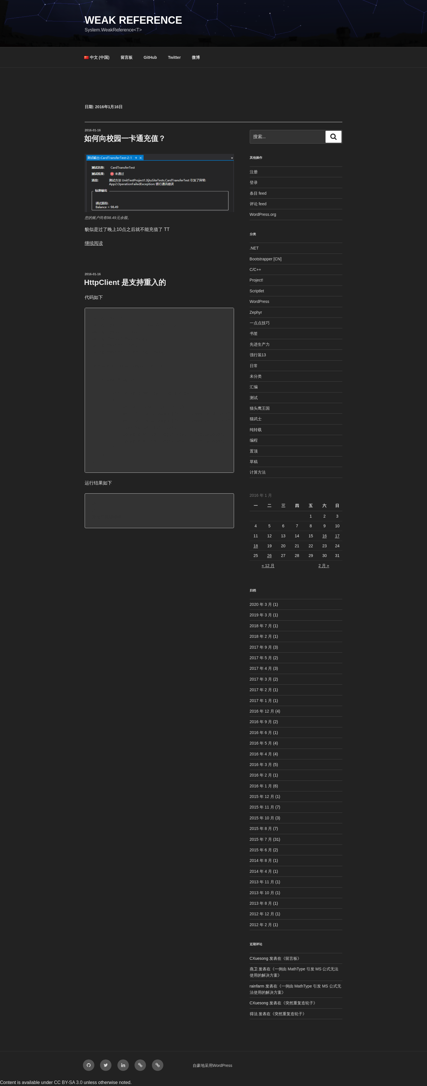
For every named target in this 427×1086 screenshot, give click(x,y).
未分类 (256, 376)
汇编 (254, 387)
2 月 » (323, 565)
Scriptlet (257, 291)
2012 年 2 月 (261, 924)
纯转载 (256, 429)
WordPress (259, 301)
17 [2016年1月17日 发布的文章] (337, 536)
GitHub (150, 57)
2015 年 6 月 (261, 850)
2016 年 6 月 (261, 732)
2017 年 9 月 (261, 647)
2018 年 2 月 (261, 636)
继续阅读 (94, 243)
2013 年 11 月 (262, 882)
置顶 (254, 451)
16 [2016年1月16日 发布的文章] (324, 536)
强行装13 (258, 355)
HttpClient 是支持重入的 (125, 282)
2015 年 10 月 (262, 818)
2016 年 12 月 (262, 711)
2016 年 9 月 (261, 721)
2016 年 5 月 (261, 743)
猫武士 (256, 419)
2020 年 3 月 (261, 604)
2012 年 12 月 (262, 914)
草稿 (254, 461)
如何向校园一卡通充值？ (125, 138)
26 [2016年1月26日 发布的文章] (269, 555)
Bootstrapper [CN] (266, 259)
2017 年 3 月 (261, 679)
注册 (254, 172)
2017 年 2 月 (261, 689)
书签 (254, 333)
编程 (254, 440)
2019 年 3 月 (261, 615)
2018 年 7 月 (261, 626)
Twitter (174, 57)
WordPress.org (263, 214)
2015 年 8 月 (261, 828)
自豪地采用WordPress (212, 1065)
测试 (254, 397)
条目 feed (258, 193)
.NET (254, 248)
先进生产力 (260, 344)
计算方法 (258, 472)
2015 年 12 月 (262, 796)
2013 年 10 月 (262, 892)
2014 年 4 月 (261, 871)
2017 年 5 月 (261, 657)
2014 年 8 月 (261, 860)
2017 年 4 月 (261, 668)
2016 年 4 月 (261, 754)
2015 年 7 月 (261, 839)
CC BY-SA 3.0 (68, 1082)
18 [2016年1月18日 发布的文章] (255, 546)
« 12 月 (268, 565)
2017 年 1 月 (261, 700)
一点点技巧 (260, 323)
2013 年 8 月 (261, 903)
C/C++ (255, 269)
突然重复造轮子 (299, 1003)
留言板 (127, 57)
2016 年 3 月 (261, 764)
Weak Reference (133, 20)
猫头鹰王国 (260, 408)
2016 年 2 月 (261, 775)
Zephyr (256, 312)
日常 (254, 365)
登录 (254, 182)
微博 (196, 57)
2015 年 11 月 (262, 807)
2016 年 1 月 (261, 786)
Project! (256, 280)
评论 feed (258, 204)
